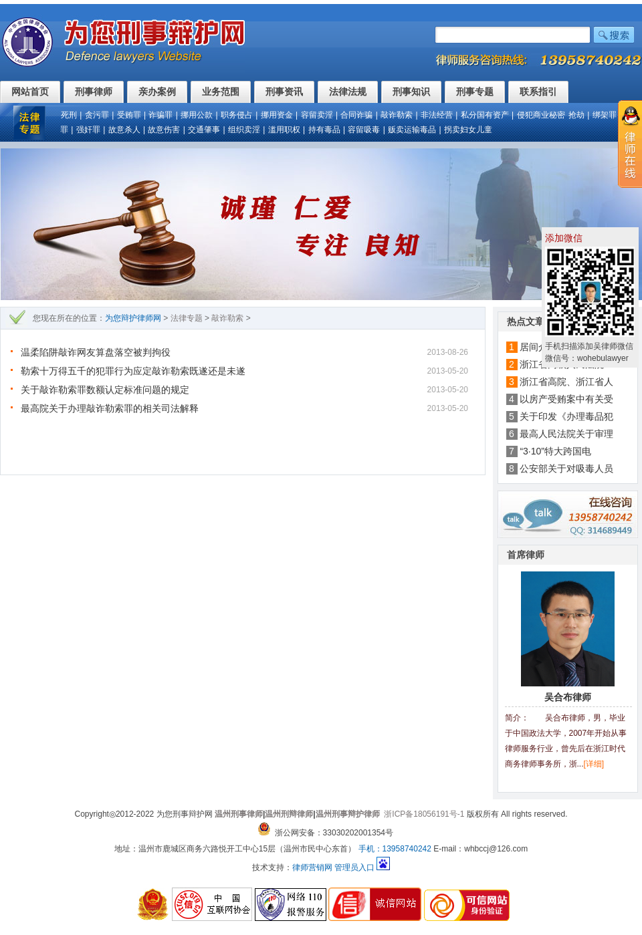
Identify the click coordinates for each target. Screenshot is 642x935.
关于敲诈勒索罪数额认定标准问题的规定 (105, 389)
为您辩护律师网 (133, 318)
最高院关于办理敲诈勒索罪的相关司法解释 (110, 408)
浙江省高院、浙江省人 (566, 381)
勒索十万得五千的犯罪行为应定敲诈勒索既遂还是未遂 (133, 371)
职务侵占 (237, 115)
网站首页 (30, 91)
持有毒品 (324, 129)
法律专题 (187, 318)
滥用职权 (284, 129)
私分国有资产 (485, 115)
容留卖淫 (317, 115)
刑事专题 (475, 91)
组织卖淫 (244, 129)
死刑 (69, 115)
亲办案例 (157, 91)
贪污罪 (97, 115)
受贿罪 (129, 115)
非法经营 (437, 115)
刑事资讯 (284, 91)
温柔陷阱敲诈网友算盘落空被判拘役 (96, 352)
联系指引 (538, 91)
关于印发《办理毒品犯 (566, 416)
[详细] (594, 764)
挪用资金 (277, 115)
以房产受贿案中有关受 (566, 399)
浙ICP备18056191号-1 (424, 814)
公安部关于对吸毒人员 (566, 468)
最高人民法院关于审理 (566, 433)
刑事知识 (411, 91)
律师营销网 (312, 867)
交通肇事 (204, 129)
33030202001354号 (358, 832)
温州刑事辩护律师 (348, 814)
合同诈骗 (356, 115)
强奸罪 (88, 129)
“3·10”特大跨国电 (555, 451)
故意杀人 (124, 129)
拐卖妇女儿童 (468, 129)
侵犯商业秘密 (541, 115)
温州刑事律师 (239, 814)
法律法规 (347, 91)
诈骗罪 (160, 115)
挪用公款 (197, 115)
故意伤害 (164, 129)
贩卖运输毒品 (412, 129)
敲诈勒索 (397, 115)
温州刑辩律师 (289, 814)
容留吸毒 (364, 129)
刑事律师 (93, 91)
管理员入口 (354, 867)
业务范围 (220, 91)
